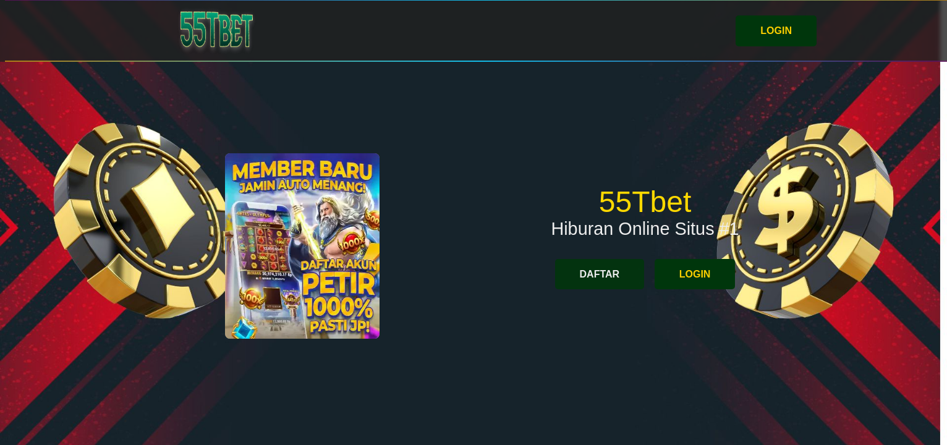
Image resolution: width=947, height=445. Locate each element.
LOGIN (776, 30)
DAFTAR (600, 274)
